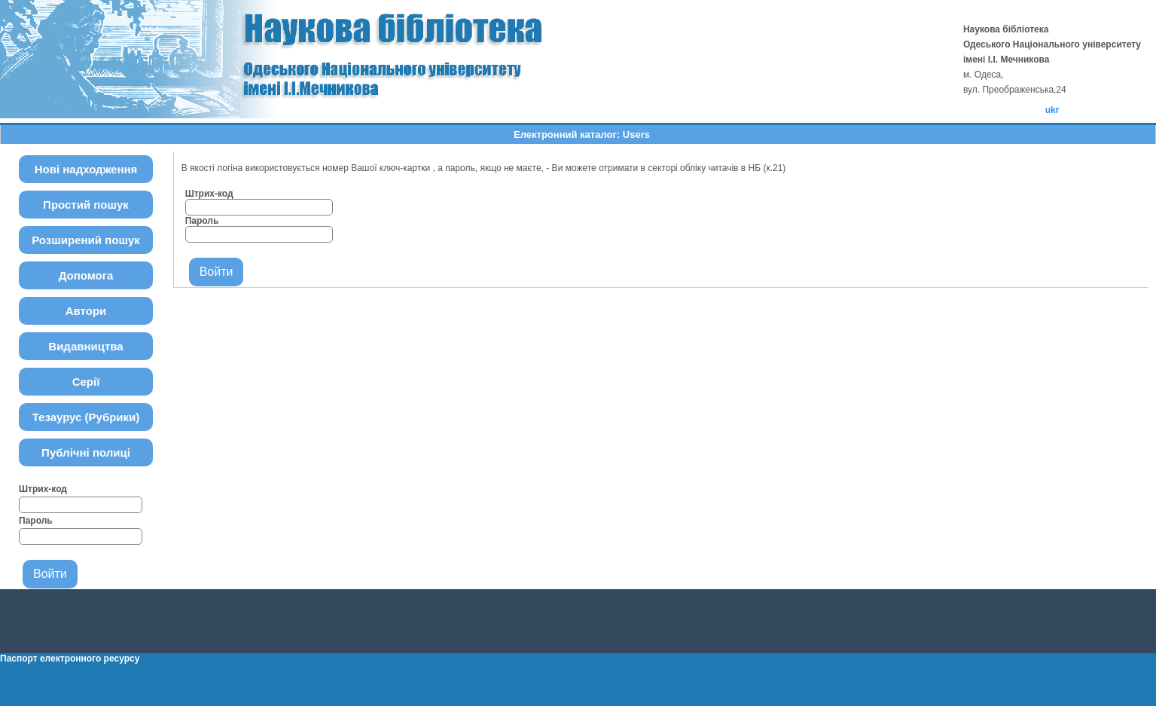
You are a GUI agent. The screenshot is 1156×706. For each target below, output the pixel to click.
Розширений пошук (86, 240)
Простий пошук (86, 204)
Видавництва (85, 346)
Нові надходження (86, 169)
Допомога (86, 275)
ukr (1052, 110)
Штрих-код (43, 489)
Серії (86, 381)
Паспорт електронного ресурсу (69, 658)
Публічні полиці (85, 452)
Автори (86, 310)
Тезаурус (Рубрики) (86, 417)
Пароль (36, 520)
